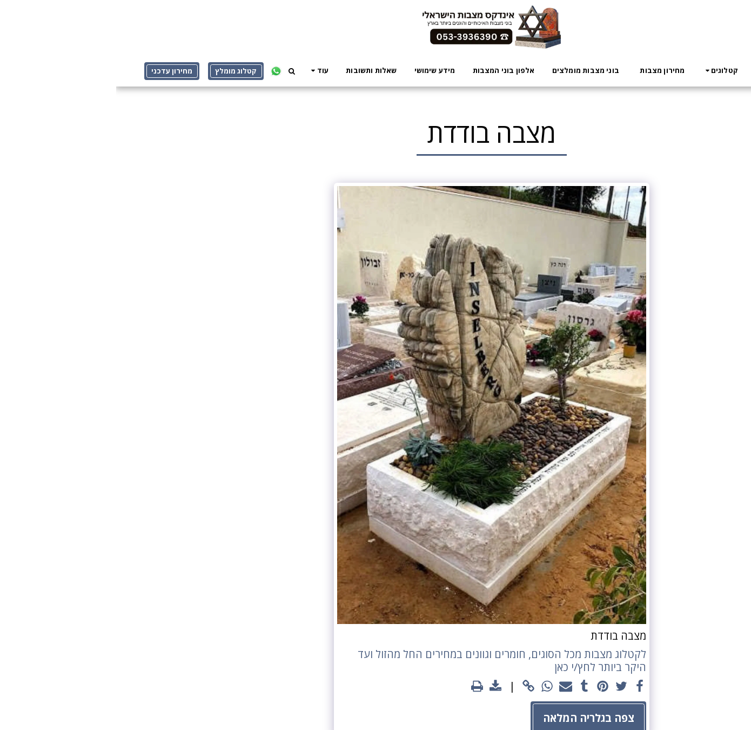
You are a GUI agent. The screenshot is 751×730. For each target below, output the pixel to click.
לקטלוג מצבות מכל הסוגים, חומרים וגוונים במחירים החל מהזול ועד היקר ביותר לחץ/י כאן (386, 661)
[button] (604, 70)
